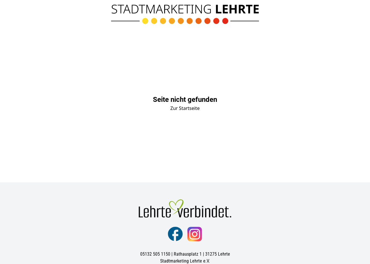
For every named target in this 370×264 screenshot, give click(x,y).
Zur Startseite (184, 108)
